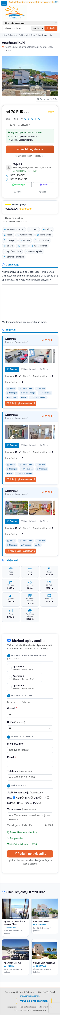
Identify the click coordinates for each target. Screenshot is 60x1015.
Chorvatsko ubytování (22, 1010)
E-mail (11, 757)
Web (42, 192)
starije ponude (12, 1007)
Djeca (16, 722)
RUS (28, 802)
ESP (11, 802)
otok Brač (30, 35)
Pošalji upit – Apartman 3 (21, 551)
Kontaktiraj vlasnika (30, 149)
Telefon (19, 771)
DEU (37, 797)
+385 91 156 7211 (16, 179)
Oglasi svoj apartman (34, 1000)
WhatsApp (18, 184)
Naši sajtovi (24, 1007)
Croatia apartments (38, 1007)
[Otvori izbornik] (4, 3)
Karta (17, 192)
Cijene (44, 369)
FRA (19, 802)
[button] (30, 207)
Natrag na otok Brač (13, 218)
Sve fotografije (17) (47, 99)
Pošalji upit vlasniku (30, 854)
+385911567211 (16, 175)
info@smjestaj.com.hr (30, 996)
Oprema (12, 369)
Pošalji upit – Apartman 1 (21, 403)
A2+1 (33, 119)
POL (37, 802)
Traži (51, 28)
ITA (46, 797)
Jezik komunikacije (25, 792)
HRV (11, 797)
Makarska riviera (39, 1010)
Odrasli (12, 708)
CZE (20, 797)
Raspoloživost (28, 369)
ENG (28, 797)
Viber (43, 184)
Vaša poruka (21, 809)
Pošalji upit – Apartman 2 (21, 479)
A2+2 (26, 119)
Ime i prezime (15, 743)
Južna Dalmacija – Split (12, 35)
